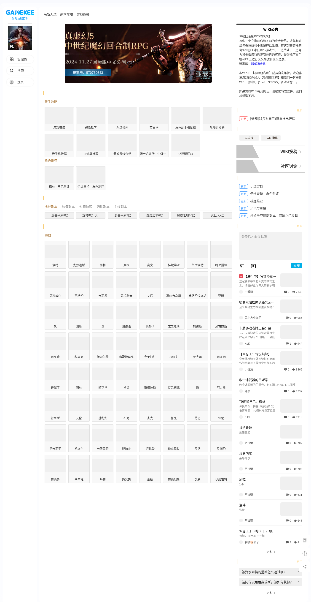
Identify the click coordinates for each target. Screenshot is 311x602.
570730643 (258, 63)
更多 (299, 110)
